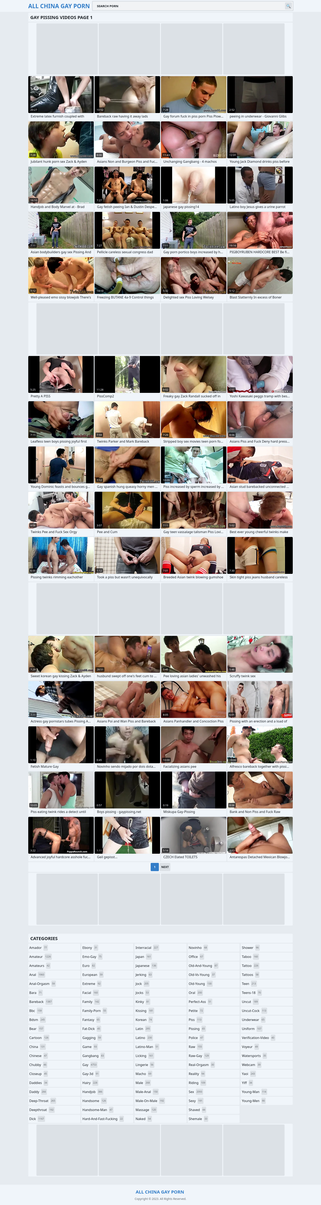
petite (196, 1011)
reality (197, 1074)
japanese (146, 966)
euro (89, 966)
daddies (38, 1083)
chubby (38, 1065)
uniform (252, 1029)
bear (36, 1029)
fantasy (92, 1020)
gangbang (94, 1056)
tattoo (250, 966)
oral (196, 993)
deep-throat (42, 1101)
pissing (197, 1029)
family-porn (95, 1011)
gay (90, 1065)
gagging (92, 1038)
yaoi (249, 1074)
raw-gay (199, 1056)
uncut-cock (254, 1011)
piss (195, 1020)
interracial (147, 948)
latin (143, 1029)
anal (37, 975)
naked (144, 1119)
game (90, 1047)
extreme (92, 984)
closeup (38, 1074)
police (196, 1038)
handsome (95, 1101)
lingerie (145, 1065)
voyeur (250, 1047)
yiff (247, 1083)
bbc (36, 1011)
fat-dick (92, 1029)
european (93, 975)
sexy (196, 1101)
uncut (250, 1002)
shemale (198, 1119)
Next (165, 867)
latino (144, 1038)
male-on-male (150, 1101)
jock (142, 984)
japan (144, 957)
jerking (144, 975)
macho (144, 1074)
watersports (254, 1056)
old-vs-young (202, 975)
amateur (40, 957)
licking (145, 1056)
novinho (198, 948)
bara (36, 993)
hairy (90, 1083)
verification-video (258, 1038)
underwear (253, 1020)
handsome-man (98, 1110)
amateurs (40, 966)
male (143, 1083)
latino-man (147, 1047)
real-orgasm (202, 1065)
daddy (38, 1092)
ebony (90, 948)
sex (196, 1092)
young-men (254, 1101)
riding (197, 1083)
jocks (143, 993)
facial (91, 993)
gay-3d (91, 1074)
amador (38, 948)
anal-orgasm (42, 984)
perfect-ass (200, 1002)
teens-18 (252, 993)
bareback (41, 1002)
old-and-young (203, 966)
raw (196, 1047)
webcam (251, 1065)
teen (249, 984)
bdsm (37, 1020)
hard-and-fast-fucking (103, 1119)
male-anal (147, 1092)
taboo (250, 957)
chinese (38, 1056)
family (91, 1002)
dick (37, 1119)
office (196, 957)
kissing (145, 1011)
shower (251, 948)
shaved (197, 1110)
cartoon (39, 1038)
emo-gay (93, 957)
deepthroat (42, 1110)
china (37, 1047)
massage (146, 1110)
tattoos (250, 975)
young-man (254, 1092)
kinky (143, 1002)
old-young (201, 984)
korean (144, 1020)
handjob (93, 1092)
